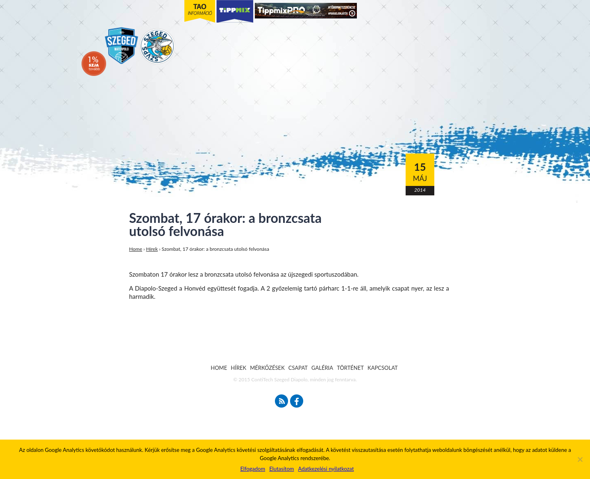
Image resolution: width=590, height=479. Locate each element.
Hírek (152, 249)
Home (135, 249)
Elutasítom (281, 468)
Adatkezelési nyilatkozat (326, 468)
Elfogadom (252, 468)
